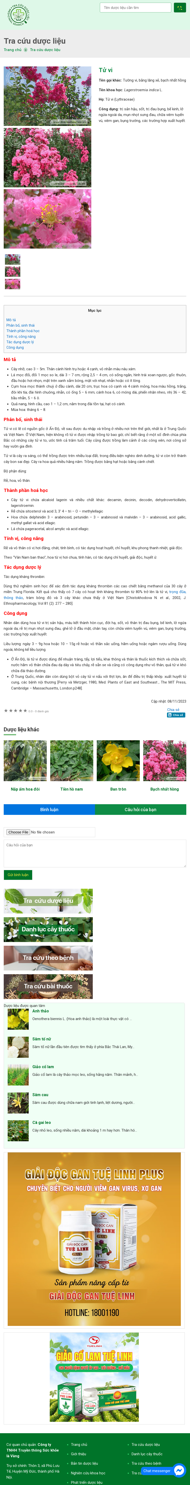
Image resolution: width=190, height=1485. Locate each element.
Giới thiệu (78, 1454)
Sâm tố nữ (41, 1039)
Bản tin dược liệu (84, 1463)
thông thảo (13, 598)
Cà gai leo (41, 1122)
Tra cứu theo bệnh (146, 1463)
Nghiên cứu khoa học (88, 1473)
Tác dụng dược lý (20, 342)
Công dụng (15, 347)
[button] (181, 8)
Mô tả (11, 320)
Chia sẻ (173, 710)
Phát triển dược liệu (86, 1482)
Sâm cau (40, 1094)
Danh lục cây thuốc (147, 1454)
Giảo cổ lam (43, 1066)
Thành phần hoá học (23, 331)
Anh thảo (40, 1011)
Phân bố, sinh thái (20, 325)
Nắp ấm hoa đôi (25, 789)
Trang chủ (79, 1444)
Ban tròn (118, 789)
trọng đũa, (177, 592)
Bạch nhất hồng (164, 789)
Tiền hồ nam (71, 789)
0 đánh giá (38, 711)
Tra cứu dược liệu (18, 15)
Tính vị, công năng (21, 337)
